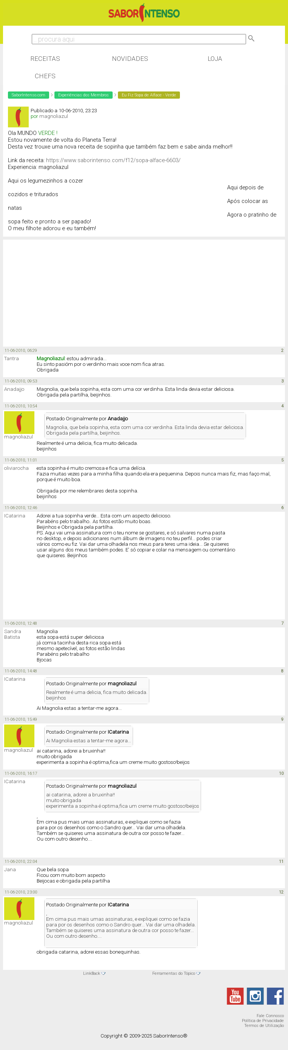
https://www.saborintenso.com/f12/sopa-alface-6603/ (113, 160)
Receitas (45, 58)
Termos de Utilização (264, 1025)
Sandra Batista (12, 634)
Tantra (11, 358)
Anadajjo (14, 389)
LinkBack (91, 973)
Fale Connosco (270, 1015)
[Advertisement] (63, 289)
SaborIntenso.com (28, 95)
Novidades (130, 58)
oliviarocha (16, 468)
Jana (10, 869)
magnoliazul (53, 116)
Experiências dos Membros (83, 95)
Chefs (45, 76)
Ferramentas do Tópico (173, 973)
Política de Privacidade (263, 1020)
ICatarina (14, 516)
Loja (214, 58)
